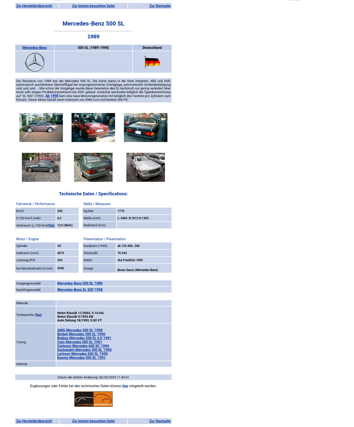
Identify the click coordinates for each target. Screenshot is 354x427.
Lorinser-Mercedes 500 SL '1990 (82, 354)
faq (50, 225)
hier (125, 386)
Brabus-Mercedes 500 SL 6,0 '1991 (84, 338)
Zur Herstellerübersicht (34, 6)
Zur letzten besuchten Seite (93, 6)
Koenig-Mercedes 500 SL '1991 (81, 358)
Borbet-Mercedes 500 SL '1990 (81, 334)
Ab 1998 (52, 96)
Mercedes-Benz (34, 48)
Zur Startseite (160, 6)
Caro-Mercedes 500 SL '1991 (79, 342)
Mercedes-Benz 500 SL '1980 (80, 283)
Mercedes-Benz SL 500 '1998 (80, 290)
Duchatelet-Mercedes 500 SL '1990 (84, 350)
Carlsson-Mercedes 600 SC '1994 (83, 346)
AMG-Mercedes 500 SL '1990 (80, 330)
